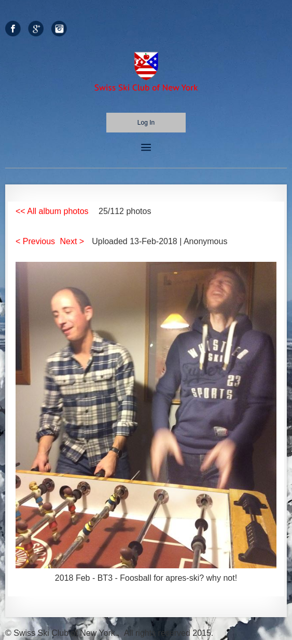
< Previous (35, 241)
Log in (146, 122)
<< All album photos (52, 211)
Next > (72, 241)
